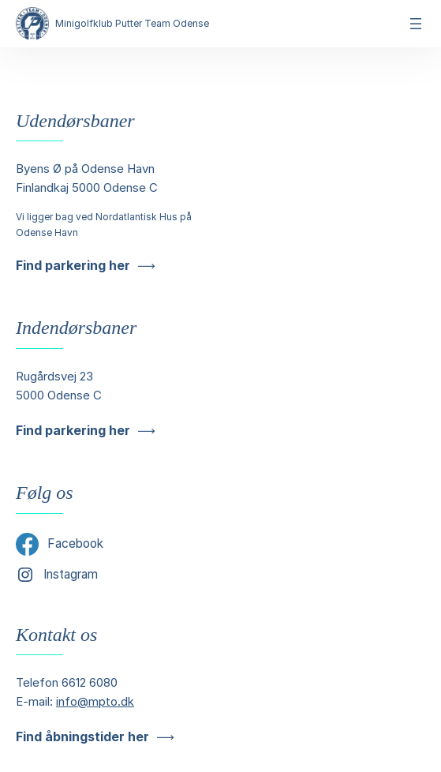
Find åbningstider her (82, 736)
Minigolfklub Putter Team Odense (132, 23)
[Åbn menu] (415, 23)
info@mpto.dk (95, 701)
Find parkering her (73, 265)
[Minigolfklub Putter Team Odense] (32, 23)
